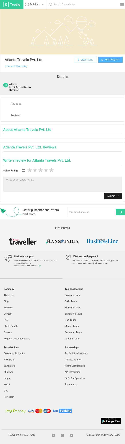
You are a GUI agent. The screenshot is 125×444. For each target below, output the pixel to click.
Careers (8, 332)
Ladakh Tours (72, 338)
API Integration (73, 372)
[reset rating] (23, 170)
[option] (62, 31)
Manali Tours (72, 326)
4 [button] (60, 242)
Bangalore (9, 365)
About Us (8, 295)
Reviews (16, 115)
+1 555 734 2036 (33, 266)
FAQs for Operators (75, 378)
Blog (6, 301)
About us (16, 103)
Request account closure (17, 338)
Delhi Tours (71, 301)
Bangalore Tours (73, 313)
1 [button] (46, 242)
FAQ (6, 320)
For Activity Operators (76, 353)
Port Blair (9, 396)
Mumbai (8, 372)
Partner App (71, 384)
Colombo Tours (73, 295)
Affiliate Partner (73, 359)
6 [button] (69, 242)
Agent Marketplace (75, 365)
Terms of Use (93, 435)
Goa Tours (70, 320)
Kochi (7, 384)
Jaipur (7, 378)
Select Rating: (10, 170)
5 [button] (64, 242)
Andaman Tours (73, 332)
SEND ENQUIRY (110, 59)
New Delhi (9, 359)
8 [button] (78, 242)
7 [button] (73, 242)
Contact (8, 313)
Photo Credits (11, 326)
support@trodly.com (22, 263)
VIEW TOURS (85, 60)
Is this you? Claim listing (16, 66)
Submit (113, 195)
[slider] (40, 170)
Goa (6, 390)
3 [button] (55, 242)
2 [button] (51, 242)
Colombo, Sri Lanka (14, 353)
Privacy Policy (112, 435)
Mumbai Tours (72, 307)
